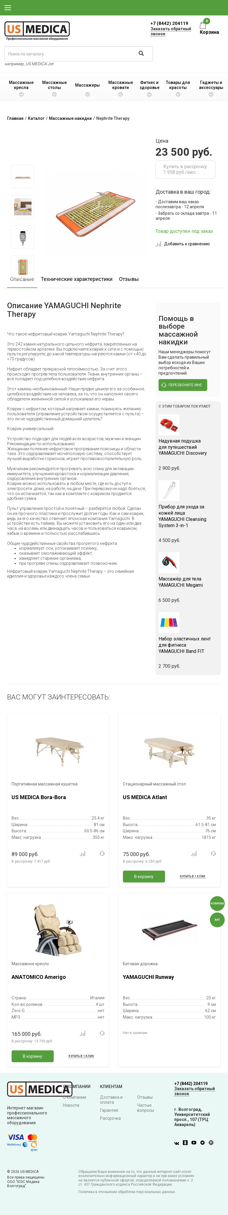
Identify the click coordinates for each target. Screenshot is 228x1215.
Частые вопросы (145, 1108)
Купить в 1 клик (192, 876)
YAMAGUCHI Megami (188, 582)
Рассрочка (110, 1118)
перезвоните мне (182, 385)
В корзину (143, 876)
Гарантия (109, 1110)
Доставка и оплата (111, 1100)
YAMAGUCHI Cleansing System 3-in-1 (188, 516)
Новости (71, 1105)
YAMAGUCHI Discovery (188, 447)
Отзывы (129, 279)
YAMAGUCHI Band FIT (188, 645)
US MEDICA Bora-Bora (39, 797)
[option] (22, 176)
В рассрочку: (31, 861)
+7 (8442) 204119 (169, 23)
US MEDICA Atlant (145, 797)
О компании (74, 1097)
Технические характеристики (77, 279)
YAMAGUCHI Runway (148, 977)
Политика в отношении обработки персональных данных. (127, 1192)
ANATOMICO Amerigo (39, 977)
